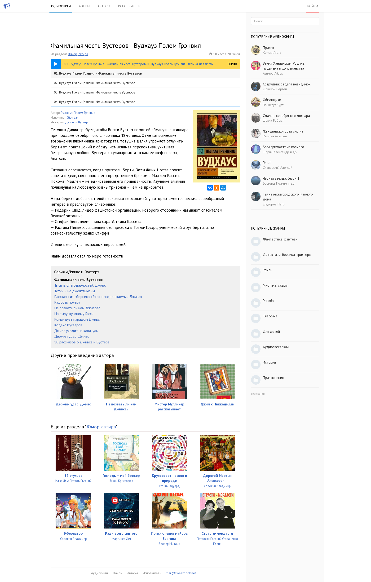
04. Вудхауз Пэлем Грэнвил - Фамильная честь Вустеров (94, 102)
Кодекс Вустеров (68, 325)
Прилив (268, 47)
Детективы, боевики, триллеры (287, 254)
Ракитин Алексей (275, 136)
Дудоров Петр (274, 204)
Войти (312, 6)
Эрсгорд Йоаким (275, 183)
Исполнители (129, 6)
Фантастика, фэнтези (280, 239)
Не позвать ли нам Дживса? (77, 308)
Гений (267, 162)
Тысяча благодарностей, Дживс (80, 285)
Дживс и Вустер (76, 122)
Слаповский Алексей (277, 167)
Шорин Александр (276, 152)
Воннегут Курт (273, 105)
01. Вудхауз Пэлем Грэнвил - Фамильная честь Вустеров (98, 73)
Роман (267, 270)
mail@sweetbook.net (181, 573)
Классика (270, 316)
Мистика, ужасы (275, 285)
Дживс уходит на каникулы (76, 330)
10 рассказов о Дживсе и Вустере (82, 342)
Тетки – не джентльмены (74, 291)
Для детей (271, 331)
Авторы (104, 6)
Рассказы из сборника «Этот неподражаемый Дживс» (98, 296)
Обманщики (272, 100)
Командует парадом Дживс (77, 319)
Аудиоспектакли (276, 347)
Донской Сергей (275, 89)
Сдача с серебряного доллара (286, 115)
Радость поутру (67, 302)
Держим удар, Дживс (71, 336)
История (269, 362)
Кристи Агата (272, 52)
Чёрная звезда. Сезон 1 (281, 178)
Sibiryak (72, 117)
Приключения (273, 377)
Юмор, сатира (78, 54)
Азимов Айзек (273, 73)
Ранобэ (268, 300)
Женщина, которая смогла (283, 131)
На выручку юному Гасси (73, 313)
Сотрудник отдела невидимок (286, 84)
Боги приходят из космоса (283, 147)
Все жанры (258, 393)
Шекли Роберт (273, 120)
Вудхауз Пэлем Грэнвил (78, 113)
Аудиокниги (61, 6)
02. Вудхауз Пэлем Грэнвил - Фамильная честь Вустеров (94, 83)
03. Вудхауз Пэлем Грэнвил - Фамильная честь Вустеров (94, 92)
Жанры (84, 6)
